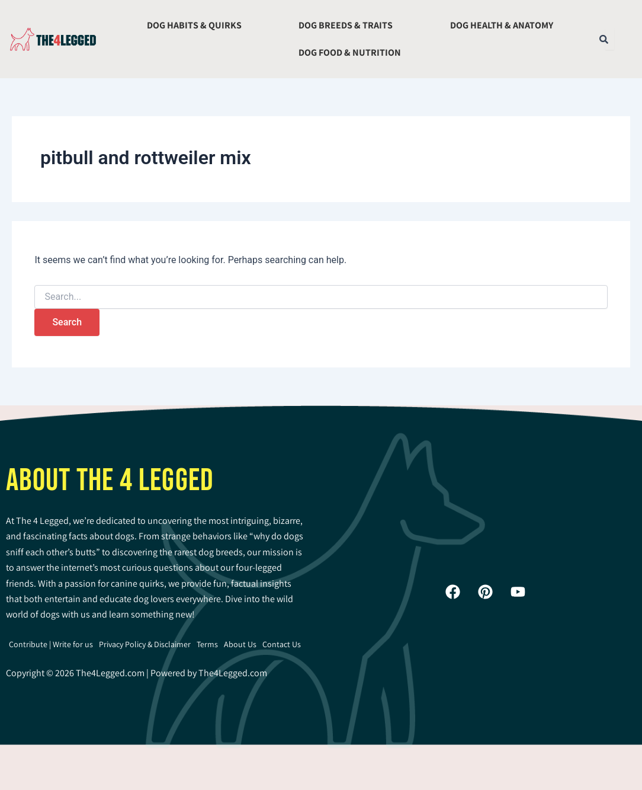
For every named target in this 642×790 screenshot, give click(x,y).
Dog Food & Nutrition (349, 52)
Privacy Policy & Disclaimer (145, 644)
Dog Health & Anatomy (501, 25)
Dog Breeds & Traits (345, 25)
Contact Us (281, 644)
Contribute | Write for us (51, 644)
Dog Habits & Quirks (194, 25)
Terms (207, 644)
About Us (240, 644)
